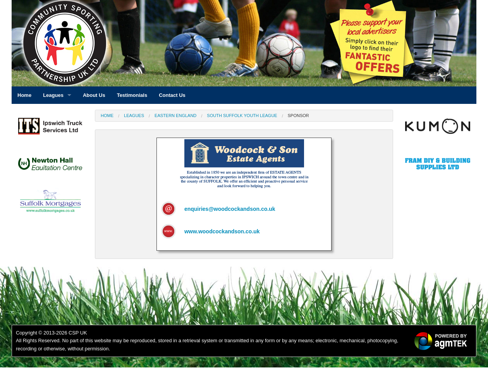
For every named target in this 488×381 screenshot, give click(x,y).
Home (107, 115)
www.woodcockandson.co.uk (222, 231)
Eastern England (175, 115)
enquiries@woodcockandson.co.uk (229, 209)
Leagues (134, 115)
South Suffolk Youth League (242, 115)
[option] (50, 128)
